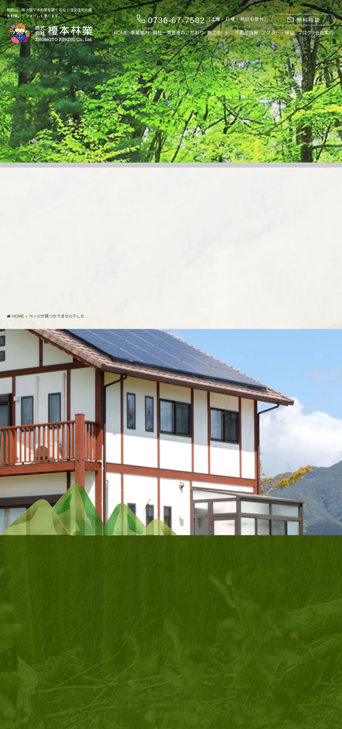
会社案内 (324, 32)
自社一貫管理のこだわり (178, 32)
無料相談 (303, 20)
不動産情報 (246, 32)
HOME (120, 32)
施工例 (214, 32)
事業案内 (140, 32)
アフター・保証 (278, 32)
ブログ (305, 32)
